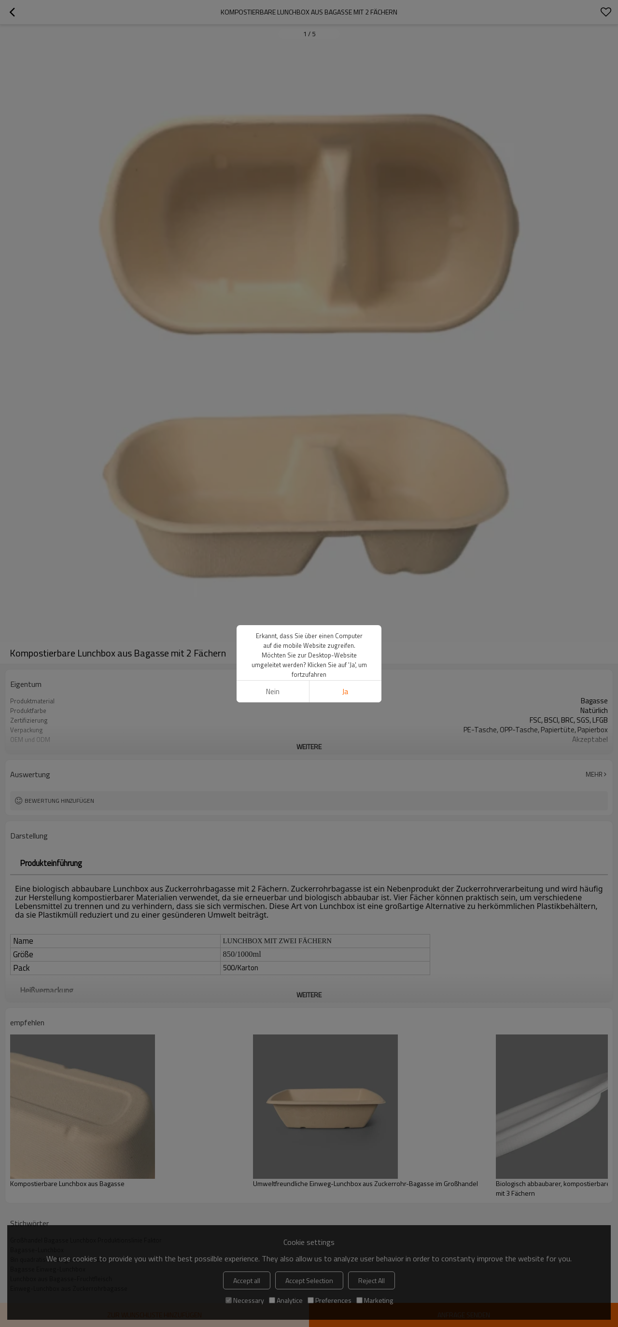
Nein (273, 691)
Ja (345, 691)
